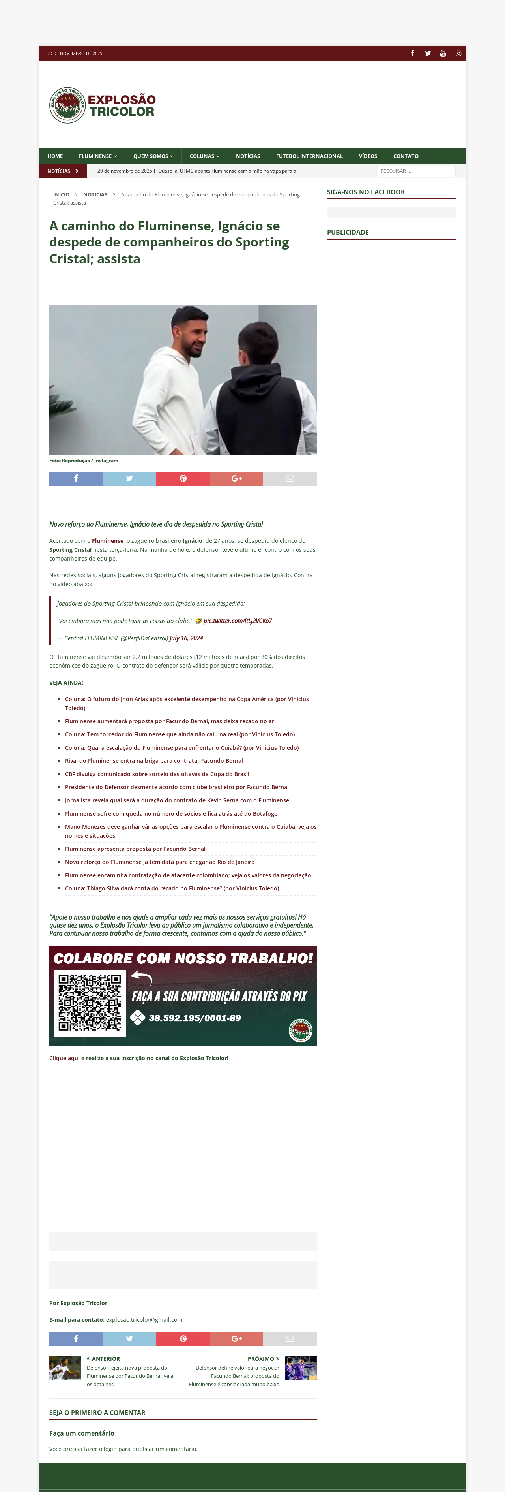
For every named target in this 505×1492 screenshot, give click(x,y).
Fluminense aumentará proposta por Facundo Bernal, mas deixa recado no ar (169, 720)
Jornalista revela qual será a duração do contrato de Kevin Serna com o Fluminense (177, 800)
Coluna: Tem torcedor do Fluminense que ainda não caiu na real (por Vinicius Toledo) (180, 734)
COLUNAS (211, 155)
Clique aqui (64, 1058)
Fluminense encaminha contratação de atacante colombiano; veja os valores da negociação (188, 875)
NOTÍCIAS (260, 155)
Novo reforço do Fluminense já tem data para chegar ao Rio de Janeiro (160, 861)
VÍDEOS (388, 155)
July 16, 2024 (186, 638)
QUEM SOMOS (157, 155)
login (110, 1448)
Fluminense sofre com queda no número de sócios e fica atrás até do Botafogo (171, 813)
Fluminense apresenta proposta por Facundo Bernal (135, 848)
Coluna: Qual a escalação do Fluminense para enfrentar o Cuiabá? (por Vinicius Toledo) (182, 747)
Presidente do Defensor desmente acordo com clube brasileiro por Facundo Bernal (177, 786)
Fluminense (98, 155)
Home (55, 155)
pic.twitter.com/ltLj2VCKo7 (238, 621)
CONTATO (427, 155)
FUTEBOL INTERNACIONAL (326, 155)
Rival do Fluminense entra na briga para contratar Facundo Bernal (154, 760)
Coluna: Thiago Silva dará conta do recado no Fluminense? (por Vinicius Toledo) (172, 888)
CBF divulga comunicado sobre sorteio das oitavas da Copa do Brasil (157, 773)
